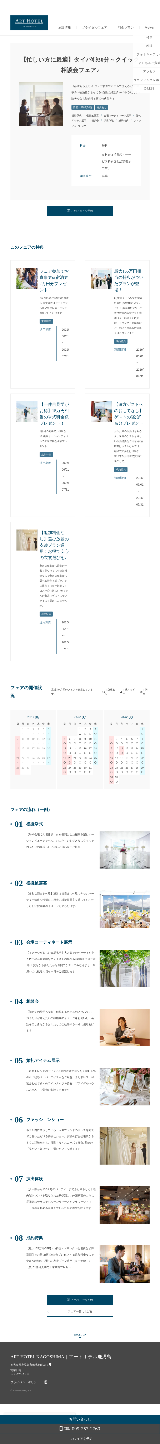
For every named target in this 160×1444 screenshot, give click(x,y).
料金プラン (126, 27)
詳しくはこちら (42, 1433)
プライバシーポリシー (25, 1382)
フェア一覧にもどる (80, 1311)
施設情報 (64, 27)
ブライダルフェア (95, 27)
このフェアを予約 (80, 211)
